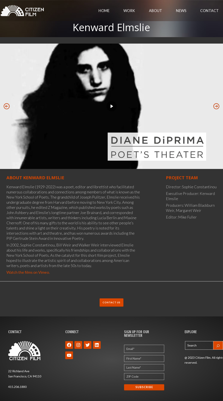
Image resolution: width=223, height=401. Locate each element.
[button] (6, 106)
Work (129, 10)
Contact (209, 10)
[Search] (218, 345)
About (155, 10)
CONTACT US (111, 302)
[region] (111, 106)
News (181, 10)
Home (104, 10)
